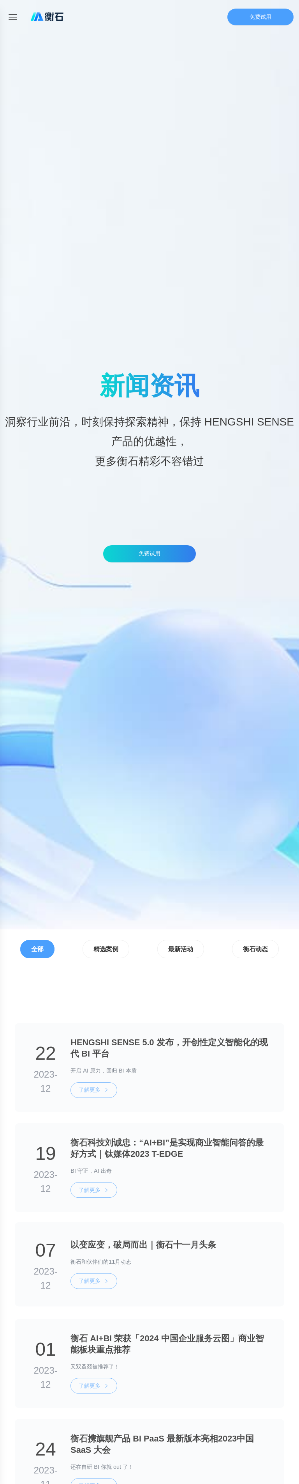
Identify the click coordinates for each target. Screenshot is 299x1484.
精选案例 (105, 948)
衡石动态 (255, 948)
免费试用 (260, 17)
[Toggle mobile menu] (12, 17)
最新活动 (180, 948)
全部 (37, 948)
